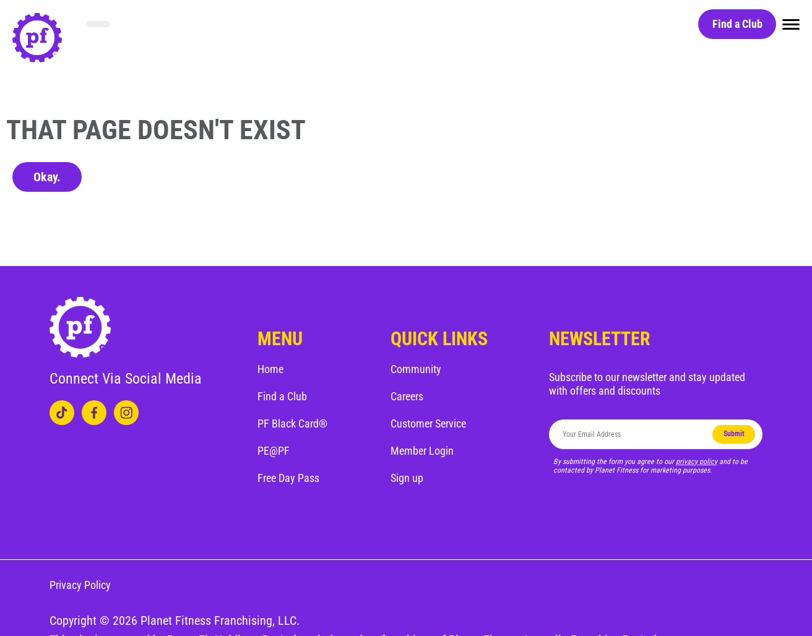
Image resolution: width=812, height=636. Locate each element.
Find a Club (737, 23)
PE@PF (273, 450)
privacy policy (696, 461)
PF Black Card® (292, 423)
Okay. (47, 177)
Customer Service (428, 423)
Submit (734, 433)
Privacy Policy (80, 584)
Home (270, 369)
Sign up (407, 477)
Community (416, 369)
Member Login (422, 450)
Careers (407, 396)
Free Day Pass (288, 477)
